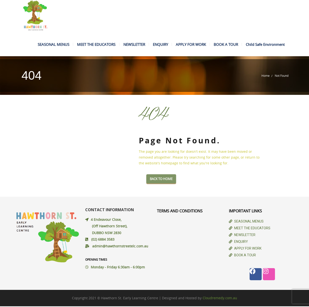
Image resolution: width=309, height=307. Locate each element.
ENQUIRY (158, 44)
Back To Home (172, 179)
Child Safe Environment (265, 44)
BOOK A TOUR (225, 44)
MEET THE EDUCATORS (94, 44)
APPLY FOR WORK (190, 44)
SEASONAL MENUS (50, 44)
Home (265, 76)
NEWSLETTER (132, 44)
